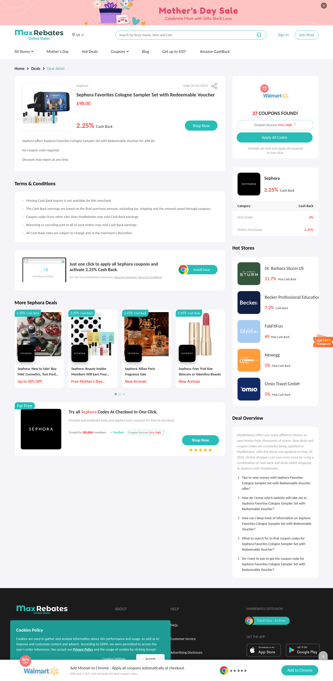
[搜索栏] (181, 35)
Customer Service (183, 639)
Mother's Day (58, 51)
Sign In (283, 34)
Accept (150, 659)
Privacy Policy (83, 649)
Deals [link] (35, 68)
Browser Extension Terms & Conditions (138, 277)
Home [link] (20, 68)
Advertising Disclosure (186, 652)
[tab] (275, 481)
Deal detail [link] (56, 68)
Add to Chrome (299, 670)
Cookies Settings (114, 659)
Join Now (306, 34)
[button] (78, 35)
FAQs (174, 625)
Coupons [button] (120, 51)
